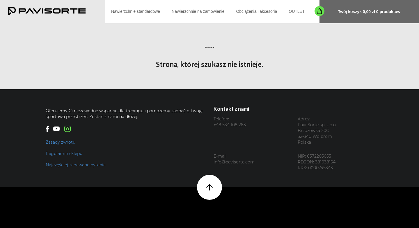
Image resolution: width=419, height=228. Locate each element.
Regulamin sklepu (64, 153)
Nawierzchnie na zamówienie (198, 11)
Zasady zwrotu (60, 142)
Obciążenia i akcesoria (256, 11)
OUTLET (297, 11)
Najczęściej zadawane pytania (76, 165)
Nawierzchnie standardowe (135, 11)
